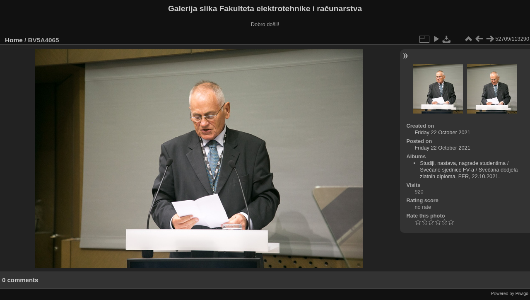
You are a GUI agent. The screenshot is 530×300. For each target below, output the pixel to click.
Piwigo (522, 293)
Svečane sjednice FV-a (447, 170)
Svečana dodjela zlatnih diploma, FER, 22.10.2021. (469, 173)
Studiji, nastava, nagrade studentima (463, 163)
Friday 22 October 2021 (442, 132)
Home (14, 40)
